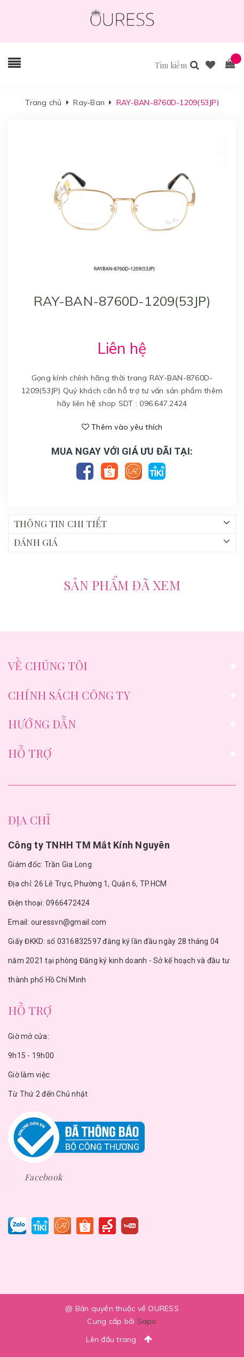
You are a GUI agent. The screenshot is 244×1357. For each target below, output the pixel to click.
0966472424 (68, 903)
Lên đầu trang (122, 1339)
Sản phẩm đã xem (122, 584)
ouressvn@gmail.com (69, 922)
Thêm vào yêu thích (122, 427)
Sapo (147, 1321)
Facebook (43, 1177)
